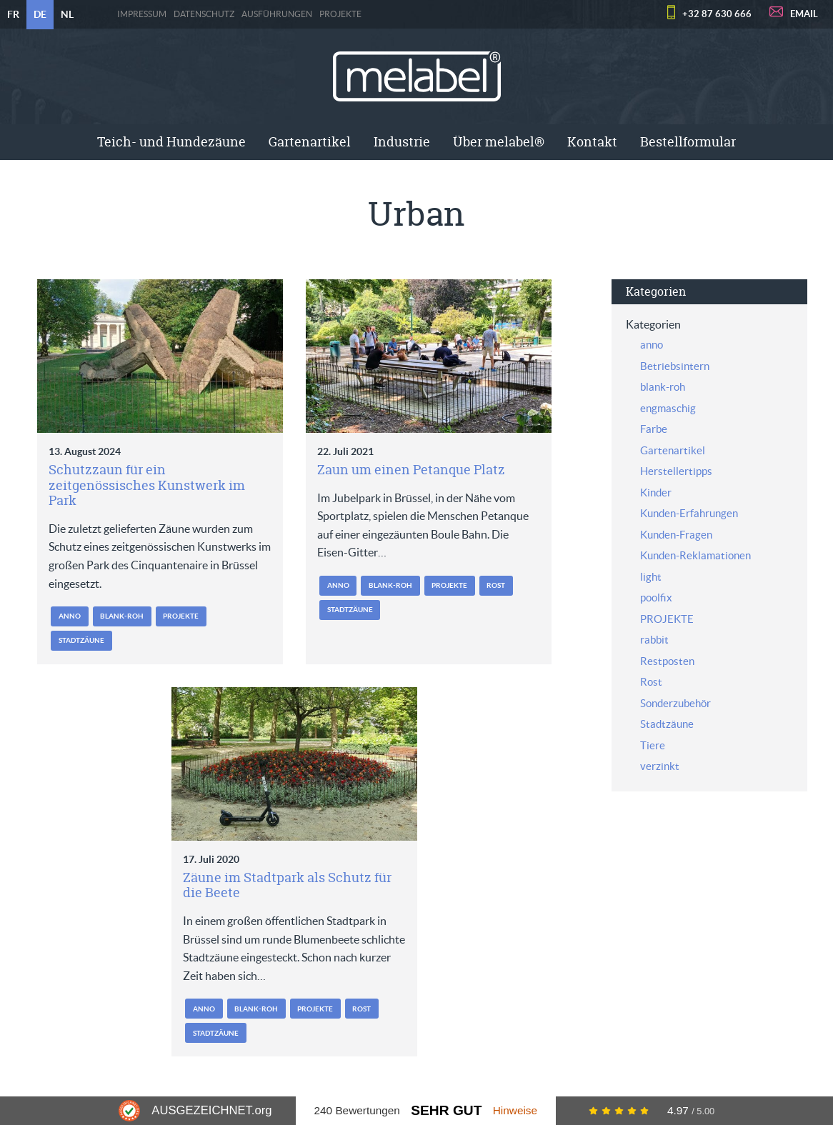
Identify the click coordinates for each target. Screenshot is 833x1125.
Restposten (667, 661)
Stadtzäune (81, 640)
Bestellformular (688, 142)
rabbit (654, 640)
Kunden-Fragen (676, 535)
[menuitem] (171, 142)
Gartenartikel (310, 142)
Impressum (141, 14)
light (651, 577)
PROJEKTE (340, 14)
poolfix (656, 597)
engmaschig (668, 408)
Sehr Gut (446, 1110)
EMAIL (804, 14)
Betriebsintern (674, 366)
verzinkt (659, 766)
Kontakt (592, 142)
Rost (496, 585)
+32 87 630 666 (717, 14)
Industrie (402, 142)
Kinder (656, 492)
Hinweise (515, 1110)
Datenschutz (204, 14)
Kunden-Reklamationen (695, 555)
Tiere (652, 745)
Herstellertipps (676, 471)
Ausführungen (276, 14)
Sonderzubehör (675, 703)
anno (70, 616)
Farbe (653, 429)
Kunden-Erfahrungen (689, 513)
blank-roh (122, 616)
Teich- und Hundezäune (171, 142)
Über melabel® (498, 142)
